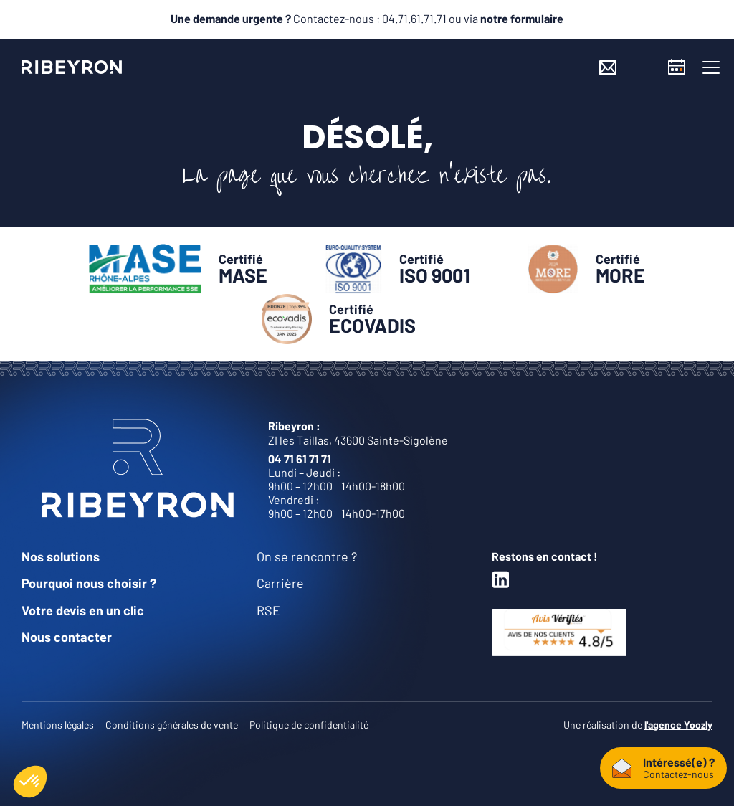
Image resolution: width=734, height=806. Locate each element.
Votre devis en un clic (83, 610)
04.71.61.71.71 (414, 18)
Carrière (280, 583)
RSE (268, 610)
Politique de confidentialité (308, 725)
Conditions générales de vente (171, 725)
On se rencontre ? (307, 556)
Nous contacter (67, 637)
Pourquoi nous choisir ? (89, 583)
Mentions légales (58, 725)
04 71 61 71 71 (299, 458)
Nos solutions (61, 556)
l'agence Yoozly (678, 725)
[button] (711, 67)
